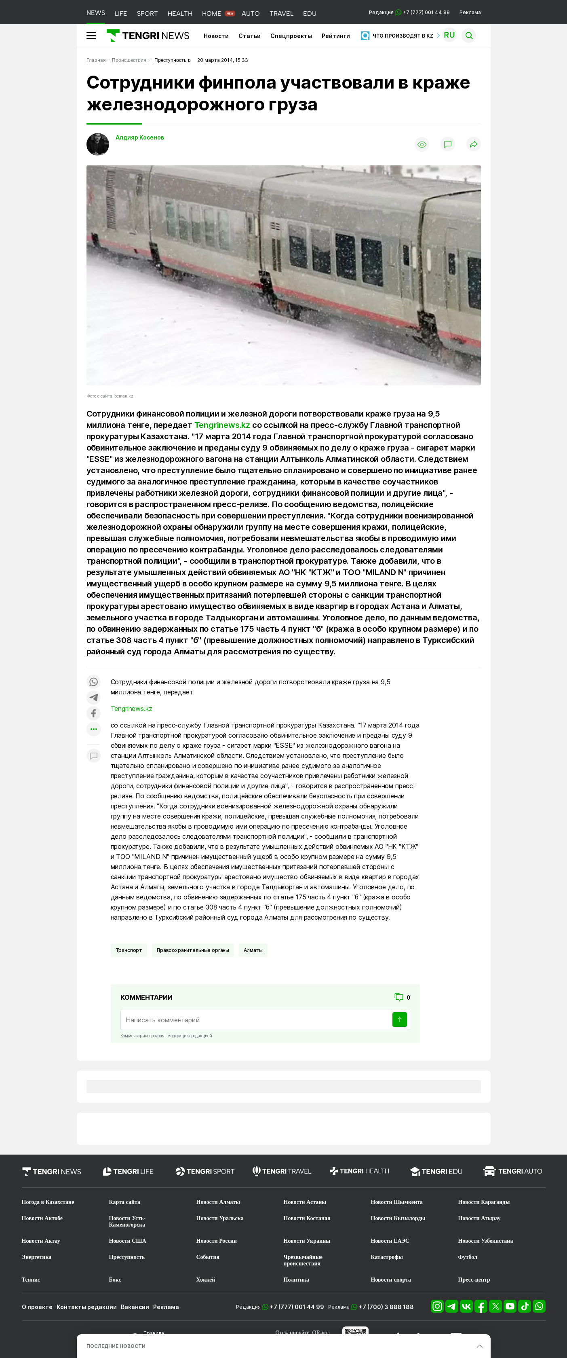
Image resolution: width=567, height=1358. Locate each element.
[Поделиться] (473, 144)
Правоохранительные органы (193, 950)
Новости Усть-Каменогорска (127, 1221)
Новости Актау (41, 1241)
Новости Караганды (484, 1202)
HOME (211, 13)
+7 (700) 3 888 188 (386, 1306)
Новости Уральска (220, 1218)
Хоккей (205, 1280)
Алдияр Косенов (140, 137)
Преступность (127, 1257)
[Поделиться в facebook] (93, 714)
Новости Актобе (42, 1218)
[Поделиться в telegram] (93, 698)
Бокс (115, 1280)
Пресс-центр (474, 1280)
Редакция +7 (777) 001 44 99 (409, 12)
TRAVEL (281, 13)
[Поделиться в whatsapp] (93, 682)
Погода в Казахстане (48, 1202)
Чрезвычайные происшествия (303, 1260)
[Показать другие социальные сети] (93, 730)
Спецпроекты (291, 35)
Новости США (127, 1241)
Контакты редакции (87, 1306)
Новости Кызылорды (398, 1218)
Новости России (216, 1241)
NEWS (95, 13)
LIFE (121, 13)
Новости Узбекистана (485, 1241)
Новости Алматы (218, 1202)
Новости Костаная (307, 1218)
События (208, 1257)
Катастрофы (387, 1257)
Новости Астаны (305, 1202)
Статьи (249, 35)
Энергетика (37, 1257)
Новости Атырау (479, 1218)
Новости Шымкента (397, 1202)
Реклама (470, 12)
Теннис (31, 1280)
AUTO (251, 13)
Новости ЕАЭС (390, 1241)
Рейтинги (336, 35)
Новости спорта (391, 1280)
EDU (309, 13)
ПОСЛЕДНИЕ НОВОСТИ (115, 1346)
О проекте (37, 1306)
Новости (216, 35)
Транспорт (129, 950)
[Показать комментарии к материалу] (93, 756)
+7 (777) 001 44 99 (297, 1306)
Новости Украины (307, 1241)
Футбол (467, 1257)
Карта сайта (125, 1202)
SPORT (147, 13)
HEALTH (180, 13)
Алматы (253, 950)
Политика (296, 1280)
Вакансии (135, 1306)
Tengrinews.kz (222, 425)
